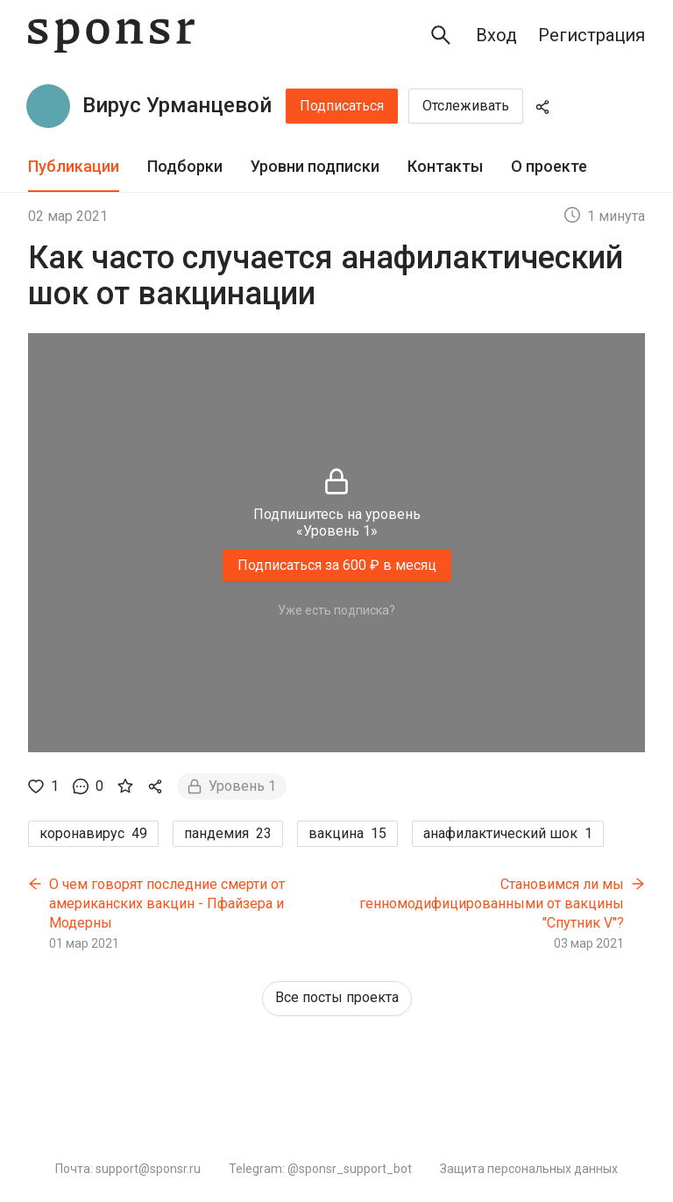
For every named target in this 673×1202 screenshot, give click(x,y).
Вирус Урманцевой (177, 105)
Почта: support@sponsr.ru (128, 1169)
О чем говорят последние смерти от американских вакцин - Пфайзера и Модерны (167, 903)
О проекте (549, 166)
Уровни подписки (315, 166)
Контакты (445, 166)
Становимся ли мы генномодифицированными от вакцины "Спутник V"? (491, 903)
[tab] (73, 167)
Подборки (185, 166)
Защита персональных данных (529, 1169)
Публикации (73, 166)
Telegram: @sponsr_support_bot (320, 1169)
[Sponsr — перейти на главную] (111, 35)
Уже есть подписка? (336, 610)
